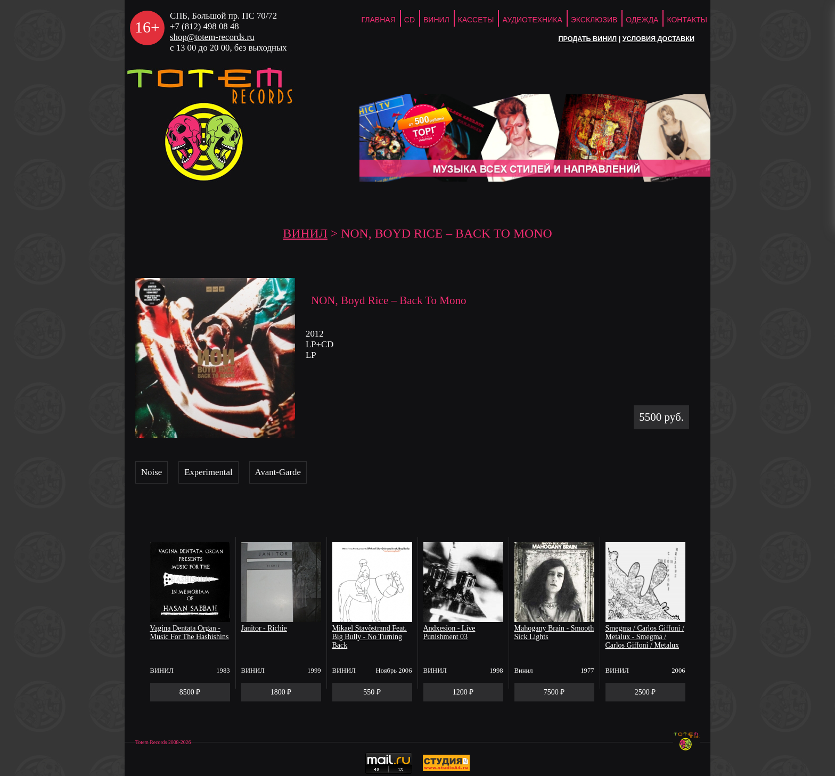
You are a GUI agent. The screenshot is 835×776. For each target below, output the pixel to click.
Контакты (687, 19)
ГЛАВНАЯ (379, 19)
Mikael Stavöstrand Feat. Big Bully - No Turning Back (369, 636)
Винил (436, 19)
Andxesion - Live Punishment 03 (449, 632)
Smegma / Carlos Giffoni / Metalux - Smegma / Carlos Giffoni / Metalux (644, 636)
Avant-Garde (278, 472)
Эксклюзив (594, 19)
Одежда (642, 19)
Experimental (208, 472)
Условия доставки (658, 39)
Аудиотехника (532, 19)
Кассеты (476, 19)
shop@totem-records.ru (212, 37)
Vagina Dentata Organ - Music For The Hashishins (189, 632)
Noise (151, 472)
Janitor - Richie (264, 628)
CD (409, 19)
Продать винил (587, 39)
